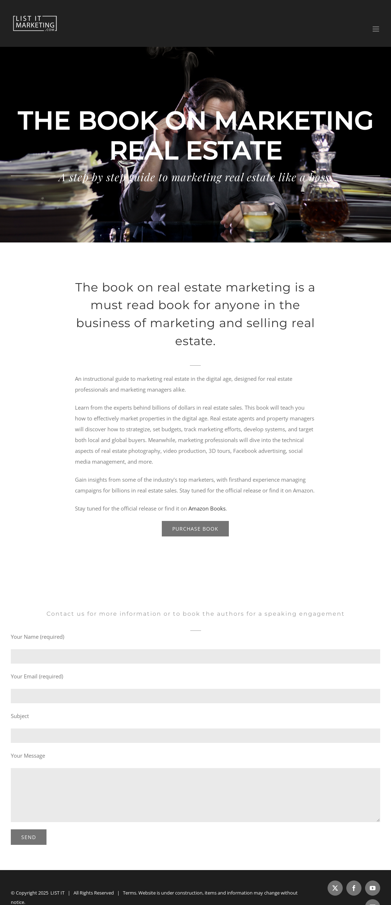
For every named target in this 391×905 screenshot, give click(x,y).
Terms (129, 893)
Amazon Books (207, 508)
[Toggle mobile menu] (376, 29)
